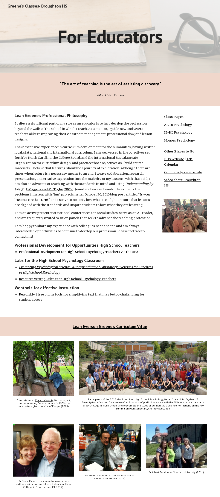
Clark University (44, 400)
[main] (110, 36)
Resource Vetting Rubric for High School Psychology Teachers (67, 279)
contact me (23, 236)
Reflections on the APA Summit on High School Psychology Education (160, 407)
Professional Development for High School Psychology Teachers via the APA (79, 252)
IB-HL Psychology (178, 132)
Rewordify (27, 294)
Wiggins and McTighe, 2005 (50, 189)
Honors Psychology (179, 140)
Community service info (183, 172)
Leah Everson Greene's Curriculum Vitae (110, 326)
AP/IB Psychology (178, 125)
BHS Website (174, 159)
